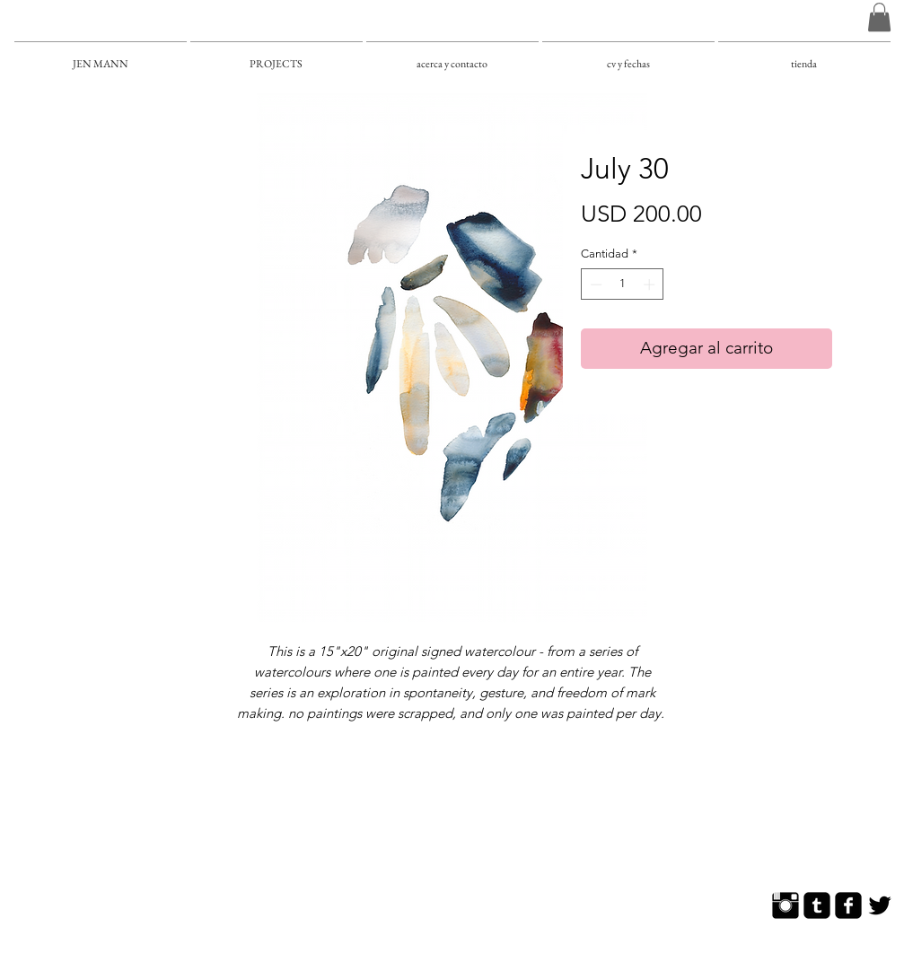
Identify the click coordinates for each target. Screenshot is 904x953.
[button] (879, 17)
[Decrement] (594, 284)
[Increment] (651, 284)
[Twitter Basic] (879, 905)
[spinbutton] (622, 284)
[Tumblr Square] (816, 905)
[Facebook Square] (848, 905)
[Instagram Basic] (785, 905)
